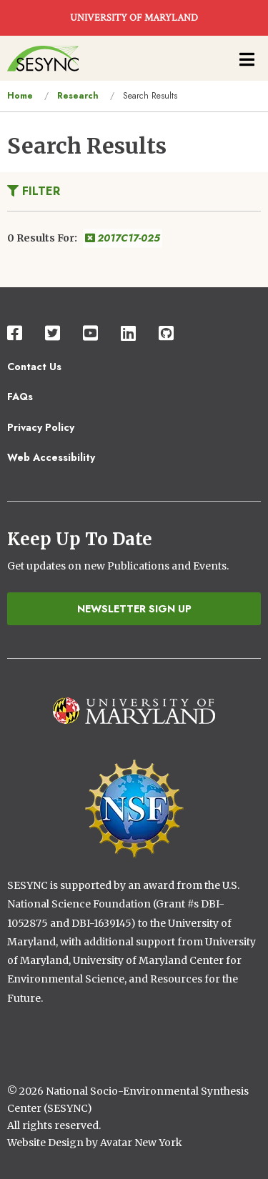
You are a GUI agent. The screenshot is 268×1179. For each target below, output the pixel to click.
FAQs (20, 396)
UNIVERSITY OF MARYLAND (134, 17)
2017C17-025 (122, 238)
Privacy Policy (40, 427)
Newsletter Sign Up (134, 609)
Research (78, 95)
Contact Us (34, 366)
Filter (33, 191)
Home (20, 95)
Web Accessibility (51, 457)
